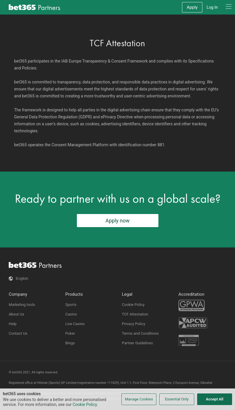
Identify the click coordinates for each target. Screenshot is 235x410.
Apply (192, 7)
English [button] (22, 278)
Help (13, 324)
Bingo (70, 343)
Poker (70, 333)
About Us (16, 314)
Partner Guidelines (137, 343)
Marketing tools (22, 304)
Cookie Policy (133, 304)
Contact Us (18, 333)
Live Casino (75, 324)
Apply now (117, 221)
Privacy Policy (133, 324)
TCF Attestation (135, 314)
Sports (70, 304)
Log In (212, 7)
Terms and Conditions (140, 333)
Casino (71, 314)
